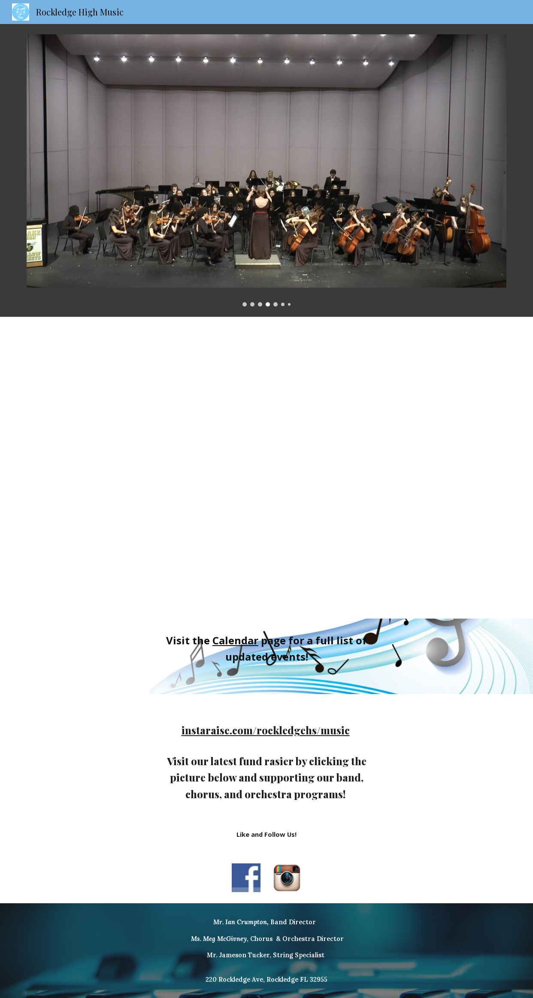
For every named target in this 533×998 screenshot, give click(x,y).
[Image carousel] (266, 170)
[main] (266, 656)
